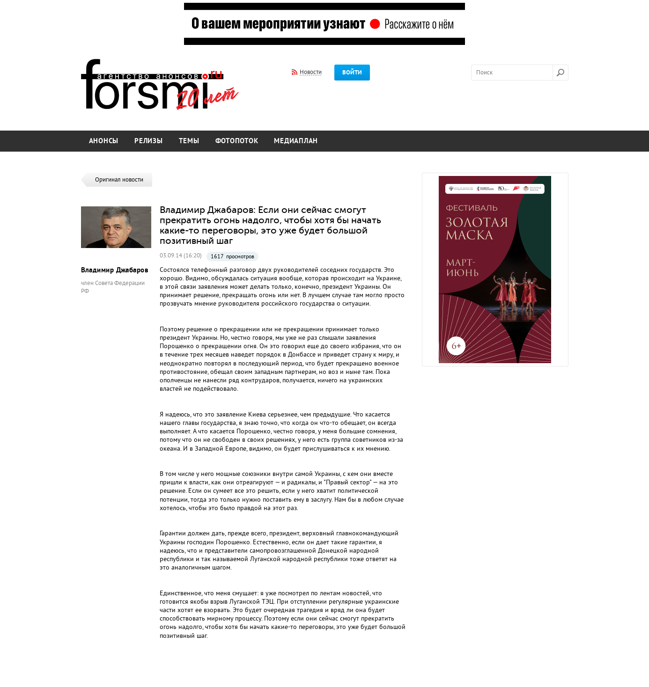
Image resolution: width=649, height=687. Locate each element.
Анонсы (104, 141)
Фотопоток (236, 141)
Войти (352, 72)
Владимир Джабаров (115, 270)
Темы (189, 141)
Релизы (148, 141)
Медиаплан (296, 141)
